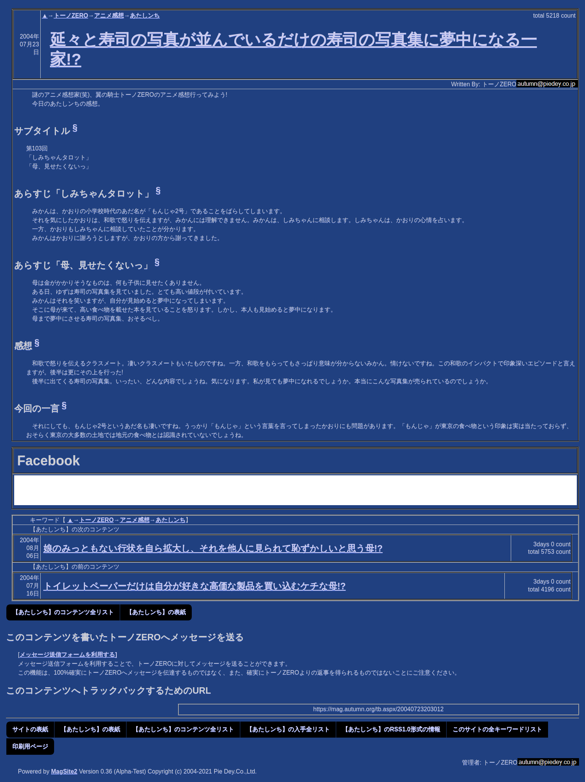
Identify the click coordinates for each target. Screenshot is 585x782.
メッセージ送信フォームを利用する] (68, 654)
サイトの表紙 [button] (30, 729)
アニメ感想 (109, 15)
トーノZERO (71, 15)
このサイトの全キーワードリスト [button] (497, 729)
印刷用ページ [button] (30, 746)
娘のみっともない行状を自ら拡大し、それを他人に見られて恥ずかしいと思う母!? (213, 548)
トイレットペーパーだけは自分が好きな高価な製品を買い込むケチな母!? (194, 586)
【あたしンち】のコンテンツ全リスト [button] (63, 612)
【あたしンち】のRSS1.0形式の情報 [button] (391, 729)
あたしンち (145, 15)
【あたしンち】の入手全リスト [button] (288, 729)
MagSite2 (64, 771)
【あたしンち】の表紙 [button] (156, 612)
